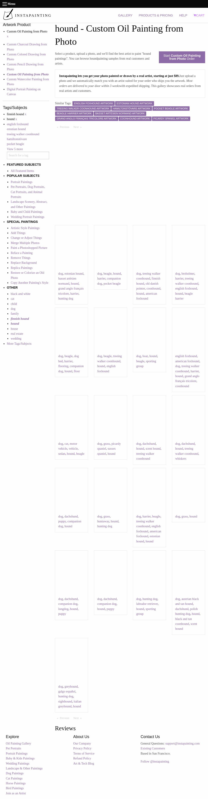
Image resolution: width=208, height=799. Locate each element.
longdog (63, 609)
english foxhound (18, 124)
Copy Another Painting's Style (29, 282)
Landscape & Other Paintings (24, 768)
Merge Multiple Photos (25, 243)
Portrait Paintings (21, 182)
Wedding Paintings (17, 763)
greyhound (71, 686)
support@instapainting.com (182, 743)
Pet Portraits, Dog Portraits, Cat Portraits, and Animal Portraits (28, 192)
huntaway (103, 521)
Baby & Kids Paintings (20, 758)
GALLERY (125, 15)
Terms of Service (83, 753)
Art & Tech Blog (83, 763)
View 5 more (15, 149)
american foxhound (187, 361)
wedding (16, 338)
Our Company (82, 743)
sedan (61, 453)
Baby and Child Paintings (27, 211)
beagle (108, 273)
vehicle (73, 448)
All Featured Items (22, 171)
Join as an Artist (16, 793)
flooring (63, 366)
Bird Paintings (15, 788)
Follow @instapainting (155, 761)
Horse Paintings (16, 783)
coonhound (153, 288)
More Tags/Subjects (19, 343)
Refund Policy (82, 758)
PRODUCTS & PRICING (156, 15)
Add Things (18, 233)
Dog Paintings (15, 773)
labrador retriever (147, 604)
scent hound (153, 448)
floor (77, 371)
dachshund (149, 443)
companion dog (68, 604)
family (15, 313)
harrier (74, 293)
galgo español (66, 691)
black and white (20, 294)
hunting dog (65, 298)
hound (75, 283)
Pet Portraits (13, 748)
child (14, 304)
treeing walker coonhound (23, 134)
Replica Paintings (21, 268)
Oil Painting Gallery (18, 743)
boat (145, 356)
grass (107, 443)
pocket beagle (15, 144)
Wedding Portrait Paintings (27, 217)
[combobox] (28, 155)
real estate (17, 333)
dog (13, 308)
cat (12, 298)
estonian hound (16, 129)
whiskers (180, 458)
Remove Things (20, 258)
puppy (62, 521)
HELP (183, 15)
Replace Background (24, 262)
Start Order (181, 57)
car (66, 443)
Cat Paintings (14, 778)
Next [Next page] (78, 127)
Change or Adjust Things (26, 237)
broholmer (188, 273)
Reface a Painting (22, 253)
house (14, 328)
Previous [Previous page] (65, 127)
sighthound (65, 701)
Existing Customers (153, 748)
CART (199, 15)
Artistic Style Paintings (25, 228)
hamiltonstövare (17, 139)
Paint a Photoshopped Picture (29, 248)
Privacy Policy (82, 748)
